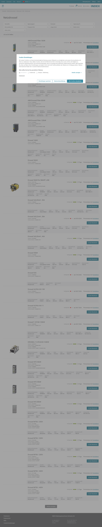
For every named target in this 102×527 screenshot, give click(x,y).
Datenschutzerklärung (59, 81)
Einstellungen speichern (45, 81)
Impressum (22, 75)
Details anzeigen (77, 72)
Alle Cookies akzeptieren (75, 81)
